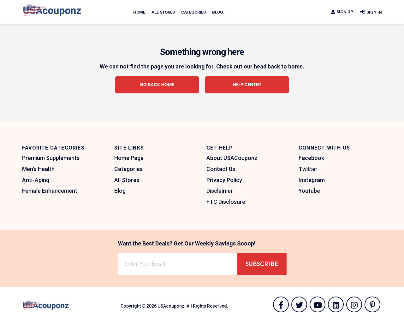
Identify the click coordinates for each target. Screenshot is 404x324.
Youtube (309, 190)
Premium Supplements (51, 158)
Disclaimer (219, 190)
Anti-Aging (35, 180)
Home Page (129, 158)
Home (139, 12)
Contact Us (220, 169)
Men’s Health (38, 169)
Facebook (311, 158)
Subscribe (262, 263)
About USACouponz (232, 158)
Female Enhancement (49, 190)
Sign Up (342, 11)
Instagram (312, 180)
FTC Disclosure (225, 201)
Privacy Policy (224, 180)
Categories (193, 12)
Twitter (308, 169)
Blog (217, 12)
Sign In (370, 12)
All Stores (163, 12)
